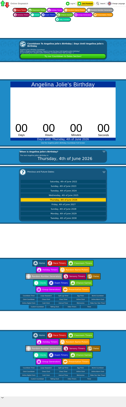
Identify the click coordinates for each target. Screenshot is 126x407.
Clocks (37, 15)
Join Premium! (87, 3)
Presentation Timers (104, 15)
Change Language (118, 3)
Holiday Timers (56, 10)
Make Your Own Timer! (97, 303)
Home (42, 263)
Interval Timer (63, 303)
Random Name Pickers (76, 10)
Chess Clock (46, 299)
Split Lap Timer (63, 296)
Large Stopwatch (46, 296)
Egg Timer (80, 296)
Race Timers (21, 10)
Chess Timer (63, 299)
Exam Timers (50, 15)
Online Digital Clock (28, 303)
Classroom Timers (38, 10)
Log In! (72, 3)
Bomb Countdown (98, 296)
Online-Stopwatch (19, 3)
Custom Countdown (37, 307)
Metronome (80, 303)
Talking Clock (54, 307)
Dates (96, 276)
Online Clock (80, 299)
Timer (89, 307)
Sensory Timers (23, 15)
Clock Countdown (29, 299)
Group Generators (84, 15)
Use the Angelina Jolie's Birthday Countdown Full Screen (63, 143)
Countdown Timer (29, 296)
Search (102, 3)
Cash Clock (46, 303)
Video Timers (72, 307)
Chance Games (66, 15)
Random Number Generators (101, 10)
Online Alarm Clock (97, 299)
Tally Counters (64, 19)
